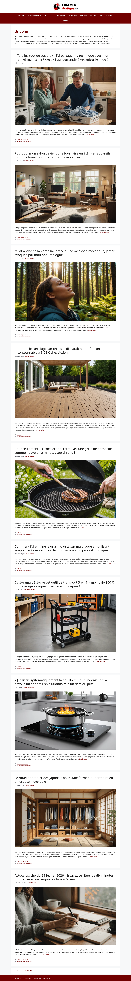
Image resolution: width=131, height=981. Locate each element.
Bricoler (50, 15)
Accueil (21, 15)
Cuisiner (83, 15)
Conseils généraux (22, 139)
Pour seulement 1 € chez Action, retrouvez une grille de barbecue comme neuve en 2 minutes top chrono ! (63, 451)
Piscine (65, 21)
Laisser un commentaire (24, 141)
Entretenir (73, 15)
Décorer (93, 15)
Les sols (19, 435)
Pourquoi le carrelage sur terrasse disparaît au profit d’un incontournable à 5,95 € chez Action (57, 351)
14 (22, 970)
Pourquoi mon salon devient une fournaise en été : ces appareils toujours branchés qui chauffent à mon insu (62, 155)
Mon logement (35, 15)
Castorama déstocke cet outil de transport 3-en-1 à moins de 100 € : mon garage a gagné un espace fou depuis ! (65, 584)
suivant (28, 970)
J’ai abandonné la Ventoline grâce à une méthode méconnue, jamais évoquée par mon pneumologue (65, 253)
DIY (101, 15)
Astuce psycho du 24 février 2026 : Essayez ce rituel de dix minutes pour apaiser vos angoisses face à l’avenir (64, 877)
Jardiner (109, 15)
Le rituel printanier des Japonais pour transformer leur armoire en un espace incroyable (64, 780)
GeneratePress (47, 978)
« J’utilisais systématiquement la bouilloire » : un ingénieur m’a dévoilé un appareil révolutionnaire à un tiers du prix (61, 682)
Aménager (61, 15)
